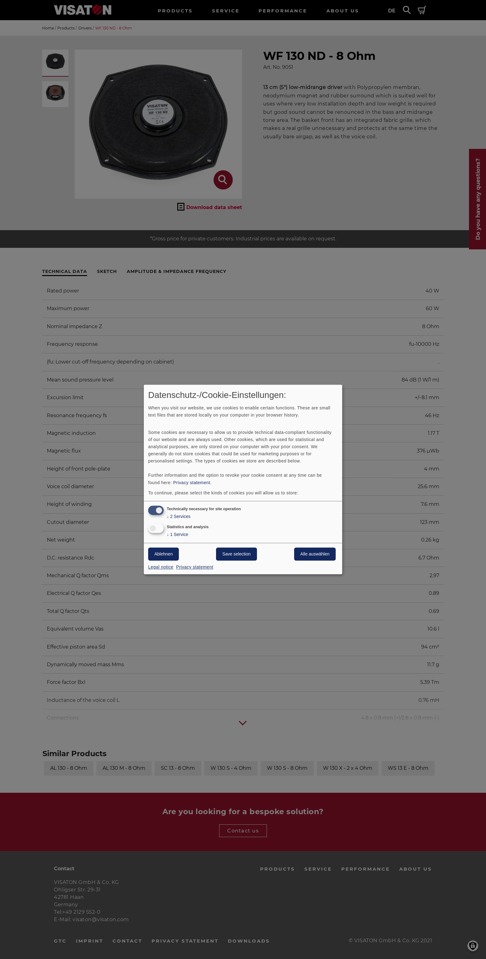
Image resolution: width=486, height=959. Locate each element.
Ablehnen (163, 554)
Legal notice (161, 567)
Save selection (236, 554)
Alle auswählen (314, 554)
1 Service (177, 534)
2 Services (178, 516)
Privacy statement (191, 482)
